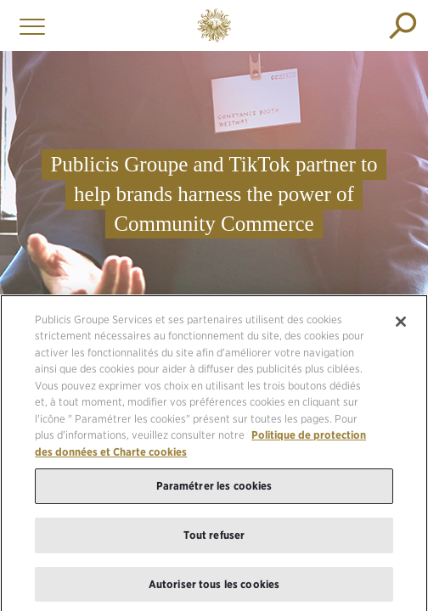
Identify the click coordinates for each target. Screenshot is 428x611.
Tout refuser (214, 538)
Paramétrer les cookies (214, 489)
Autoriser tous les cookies (214, 587)
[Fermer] (401, 325)
